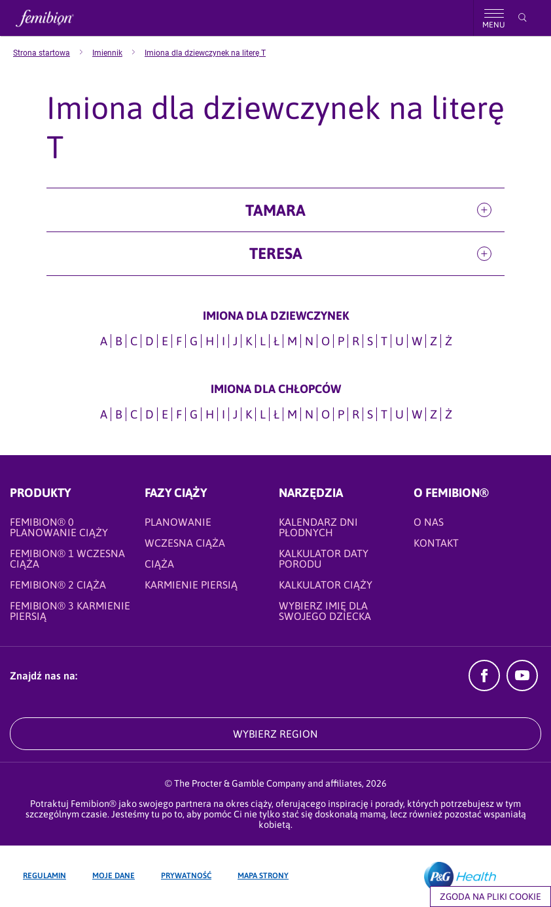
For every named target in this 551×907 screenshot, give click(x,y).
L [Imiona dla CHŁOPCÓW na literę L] (263, 414)
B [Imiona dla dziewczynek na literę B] (118, 341)
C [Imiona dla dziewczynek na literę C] (133, 341)
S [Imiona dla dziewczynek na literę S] (370, 341)
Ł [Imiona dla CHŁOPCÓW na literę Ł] (276, 414)
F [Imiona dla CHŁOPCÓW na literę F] (179, 414)
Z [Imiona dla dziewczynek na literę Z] (433, 341)
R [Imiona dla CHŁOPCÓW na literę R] (355, 414)
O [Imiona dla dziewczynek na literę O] (325, 341)
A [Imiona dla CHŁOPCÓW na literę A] (103, 414)
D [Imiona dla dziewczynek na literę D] (149, 341)
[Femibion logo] (56, 18)
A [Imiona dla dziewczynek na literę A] (103, 341)
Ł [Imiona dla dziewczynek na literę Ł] (276, 341)
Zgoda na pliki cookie (490, 896)
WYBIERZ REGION (275, 734)
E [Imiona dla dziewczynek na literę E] (165, 341)
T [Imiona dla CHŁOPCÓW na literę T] (384, 414)
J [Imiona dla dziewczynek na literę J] (235, 341)
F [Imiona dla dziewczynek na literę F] (179, 341)
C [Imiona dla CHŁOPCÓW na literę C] (133, 414)
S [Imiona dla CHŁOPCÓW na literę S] (370, 414)
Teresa (275, 253)
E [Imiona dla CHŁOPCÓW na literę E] (165, 414)
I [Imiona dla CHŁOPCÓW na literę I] (223, 414)
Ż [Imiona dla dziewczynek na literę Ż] (448, 341)
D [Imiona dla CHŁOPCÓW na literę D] (149, 414)
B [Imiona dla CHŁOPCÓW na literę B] (118, 414)
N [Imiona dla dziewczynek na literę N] (309, 341)
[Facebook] (484, 687)
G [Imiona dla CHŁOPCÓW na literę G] (194, 414)
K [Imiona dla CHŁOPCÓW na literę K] (248, 414)
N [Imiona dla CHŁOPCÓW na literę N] (309, 414)
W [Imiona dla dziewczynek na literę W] (417, 341)
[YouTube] (522, 687)
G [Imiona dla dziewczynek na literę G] (194, 341)
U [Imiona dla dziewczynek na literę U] (399, 341)
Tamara (275, 210)
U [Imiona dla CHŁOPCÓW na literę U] (399, 414)
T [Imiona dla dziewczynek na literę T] (384, 341)
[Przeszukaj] (522, 17)
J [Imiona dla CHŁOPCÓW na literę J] (235, 414)
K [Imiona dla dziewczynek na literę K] (248, 341)
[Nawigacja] (493, 18)
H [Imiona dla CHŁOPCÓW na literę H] (209, 414)
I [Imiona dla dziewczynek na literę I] (223, 341)
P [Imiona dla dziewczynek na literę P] (341, 341)
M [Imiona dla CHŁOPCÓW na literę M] (292, 414)
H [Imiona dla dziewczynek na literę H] (209, 341)
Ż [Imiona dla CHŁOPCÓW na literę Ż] (448, 414)
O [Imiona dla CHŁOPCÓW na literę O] (325, 414)
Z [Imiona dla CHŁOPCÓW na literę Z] (433, 414)
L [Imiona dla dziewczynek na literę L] (263, 341)
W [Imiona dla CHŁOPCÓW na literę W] (417, 414)
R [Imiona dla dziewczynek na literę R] (355, 341)
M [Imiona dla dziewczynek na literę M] (292, 341)
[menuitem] (52, 53)
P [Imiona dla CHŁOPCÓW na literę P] (341, 414)
